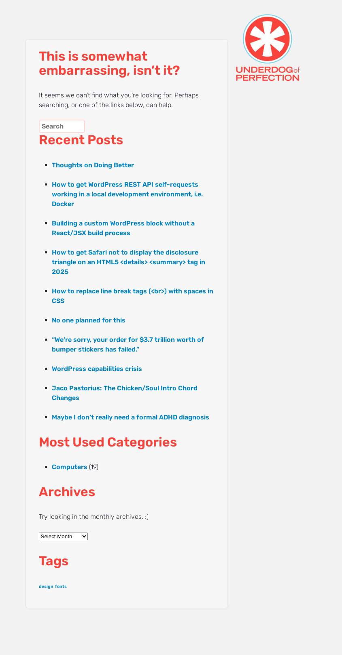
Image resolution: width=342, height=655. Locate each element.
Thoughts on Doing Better (93, 165)
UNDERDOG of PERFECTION (266, 40)
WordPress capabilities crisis (97, 369)
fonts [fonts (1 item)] (61, 586)
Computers (69, 467)
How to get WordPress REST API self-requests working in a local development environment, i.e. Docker (127, 194)
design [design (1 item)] (46, 586)
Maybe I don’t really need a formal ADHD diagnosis (130, 417)
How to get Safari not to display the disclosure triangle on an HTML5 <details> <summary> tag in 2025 (128, 262)
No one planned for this (88, 320)
